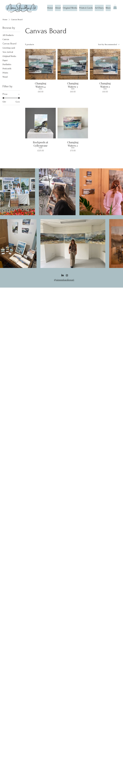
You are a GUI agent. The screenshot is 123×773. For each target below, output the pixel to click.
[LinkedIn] (62, 275)
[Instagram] (67, 275)
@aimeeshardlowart (64, 279)
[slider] (3, 97)
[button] (115, 7)
